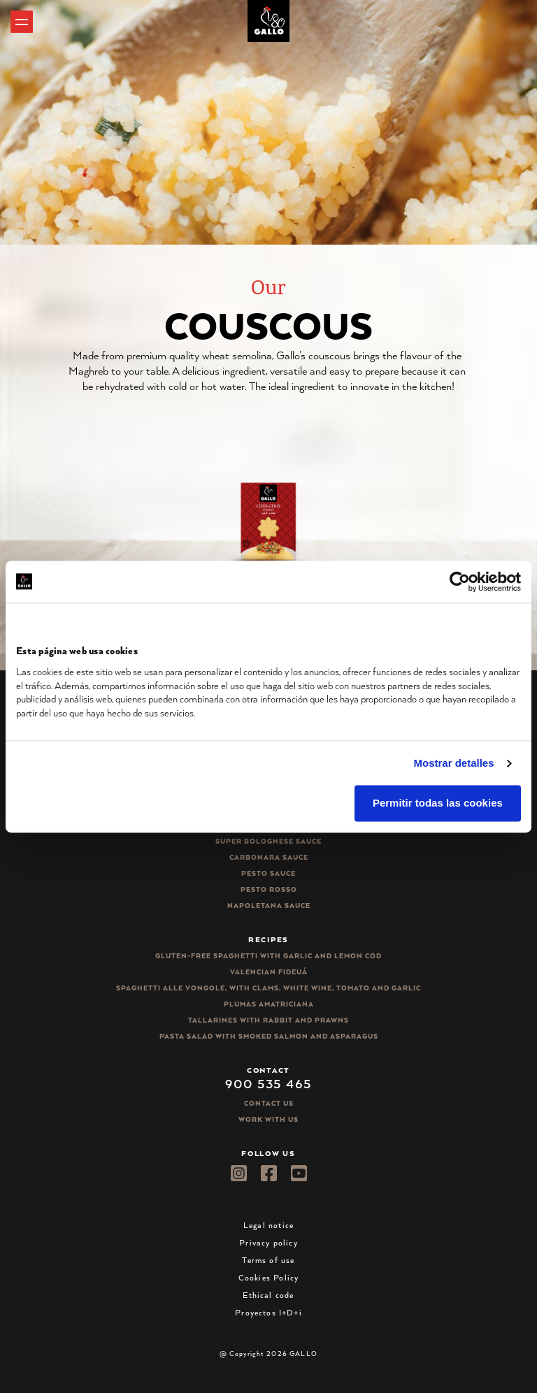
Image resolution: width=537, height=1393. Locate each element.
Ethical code (268, 1295)
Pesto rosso (269, 889)
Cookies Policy (268, 1277)
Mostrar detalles (454, 763)
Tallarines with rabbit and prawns (268, 1020)
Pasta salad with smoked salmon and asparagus (268, 1036)
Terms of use (268, 1260)
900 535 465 (268, 1083)
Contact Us (269, 1103)
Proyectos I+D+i (268, 1312)
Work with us (268, 1119)
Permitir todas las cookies (438, 803)
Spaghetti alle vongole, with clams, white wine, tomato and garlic (268, 988)
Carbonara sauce (268, 857)
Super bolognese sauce (268, 841)
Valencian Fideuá (269, 971)
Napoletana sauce (268, 905)
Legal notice (268, 1225)
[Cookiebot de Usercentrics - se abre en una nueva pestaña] (460, 581)
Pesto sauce (268, 873)
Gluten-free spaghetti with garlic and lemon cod (268, 955)
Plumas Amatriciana (269, 1004)
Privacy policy (268, 1242)
